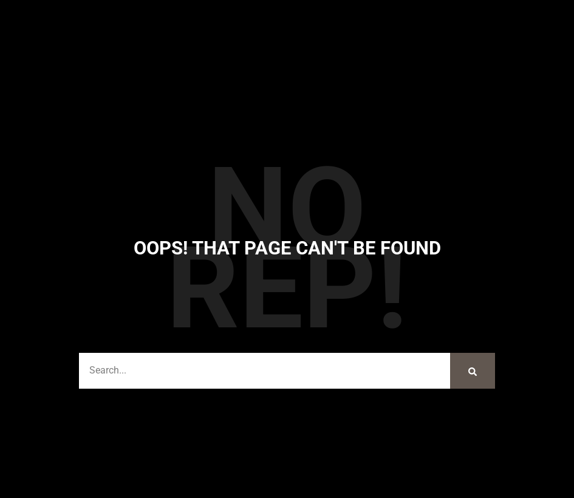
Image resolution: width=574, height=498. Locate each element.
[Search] (472, 371)
